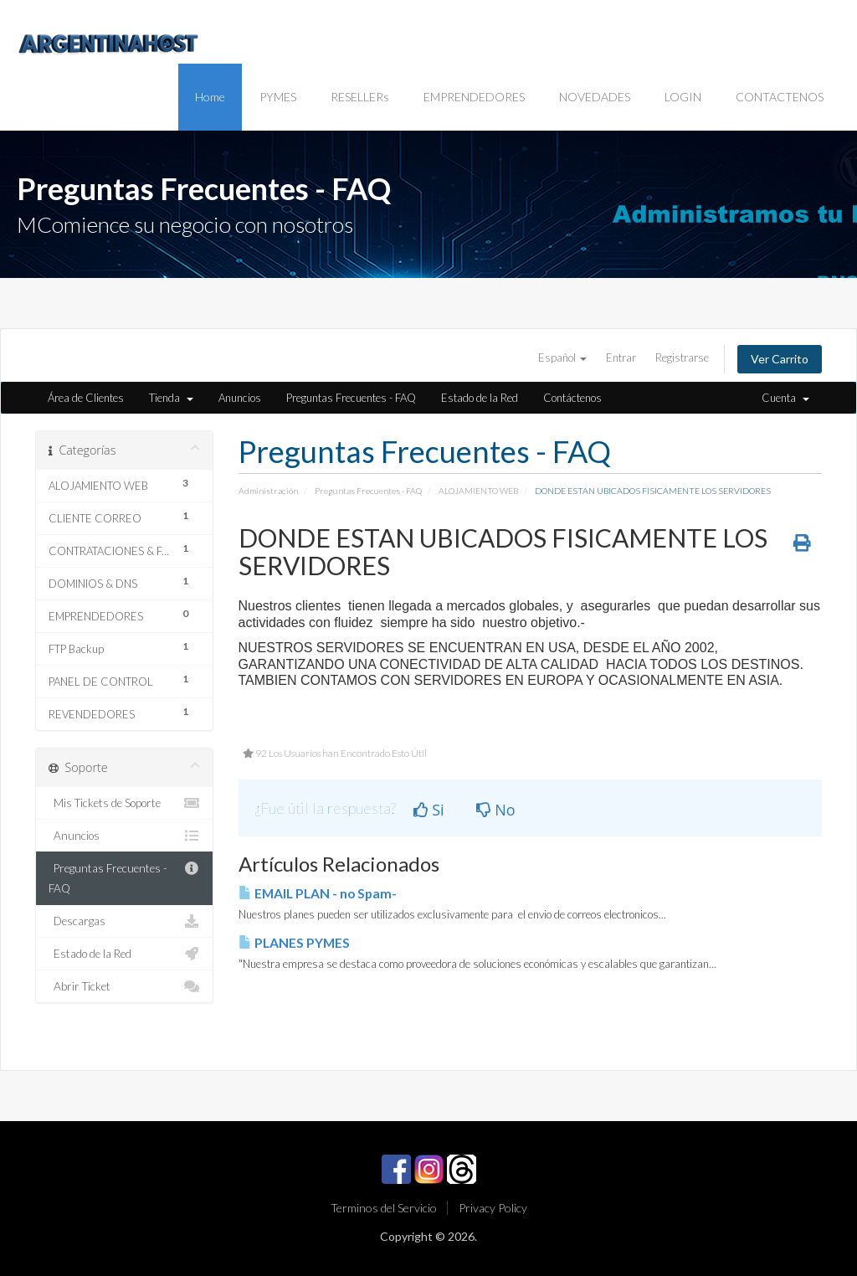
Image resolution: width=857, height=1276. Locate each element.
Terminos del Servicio (384, 1208)
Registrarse (682, 357)
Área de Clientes (86, 397)
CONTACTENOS (780, 97)
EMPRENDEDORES (474, 97)
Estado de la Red (479, 397)
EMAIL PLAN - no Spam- (318, 893)
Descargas (124, 921)
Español (562, 357)
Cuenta (785, 397)
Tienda (171, 397)
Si (428, 810)
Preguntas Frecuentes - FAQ (351, 397)
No (496, 810)
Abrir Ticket (124, 986)
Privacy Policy (493, 1208)
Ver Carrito (779, 359)
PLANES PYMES (294, 942)
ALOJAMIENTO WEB (478, 491)
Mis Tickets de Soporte (124, 803)
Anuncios (239, 397)
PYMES (277, 97)
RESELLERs (360, 97)
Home (210, 97)
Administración (268, 491)
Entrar (621, 357)
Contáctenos (572, 397)
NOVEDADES (594, 97)
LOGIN (683, 97)
